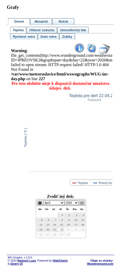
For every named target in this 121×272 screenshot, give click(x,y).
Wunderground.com (100, 263)
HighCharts (60, 260)
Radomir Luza (26, 260)
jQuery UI (16, 263)
